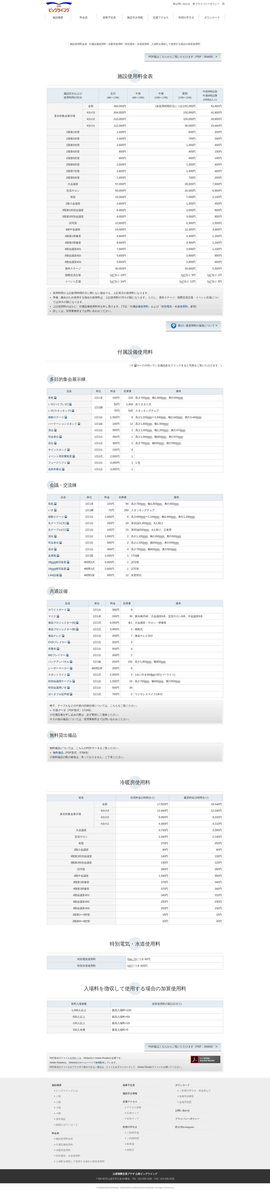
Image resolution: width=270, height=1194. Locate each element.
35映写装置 (58, 562)
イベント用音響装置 (61, 456)
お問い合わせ (183, 3)
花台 (52, 443)
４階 (58, 1113)
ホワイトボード (59, 609)
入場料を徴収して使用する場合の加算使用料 (175, 44)
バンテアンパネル (60, 661)
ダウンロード (212, 17)
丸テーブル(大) (58, 523)
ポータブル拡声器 (60, 694)
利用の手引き (186, 17)
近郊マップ (133, 1118)
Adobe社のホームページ (81, 1062)
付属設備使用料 (97, 44)
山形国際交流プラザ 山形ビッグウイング (59, 7)
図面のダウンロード (67, 1124)
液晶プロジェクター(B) (63, 629)
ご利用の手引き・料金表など (195, 1090)
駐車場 (130, 1144)
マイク (53, 616)
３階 (58, 1107)
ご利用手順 (133, 1132)
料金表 (84, 17)
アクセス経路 (134, 1107)
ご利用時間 (133, 1138)
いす (52, 510)
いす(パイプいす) (59, 404)
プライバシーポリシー (207, 3)
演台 (52, 430)
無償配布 (99, 1062)
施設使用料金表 (78, 44)
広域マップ (133, 1113)
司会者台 (55, 436)
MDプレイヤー (58, 655)
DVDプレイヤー (59, 642)
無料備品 (58, 752)
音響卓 (53, 648)
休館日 (130, 1149)
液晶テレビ (56, 635)
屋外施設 (61, 1119)
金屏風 (53, 555)
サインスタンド (59, 449)
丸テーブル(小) (58, 529)
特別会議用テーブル (61, 681)
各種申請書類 (186, 1096)
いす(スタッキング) (61, 410)
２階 (58, 1102)
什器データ (59, 710)
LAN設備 (55, 575)
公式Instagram (186, 1127)
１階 (58, 1096)
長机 (52, 397)
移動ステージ (57, 417)
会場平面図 (185, 1102)
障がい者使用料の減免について (193, 326)
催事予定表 (109, 17)
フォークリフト (59, 462)
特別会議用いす (59, 687)
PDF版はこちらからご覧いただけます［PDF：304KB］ (181, 56)
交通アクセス (161, 17)
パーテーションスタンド (64, 423)
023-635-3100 (145, 1178)
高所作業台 (56, 469)
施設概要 (58, 17)
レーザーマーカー (60, 668)
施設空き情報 (135, 17)
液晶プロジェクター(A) (63, 622)
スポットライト (59, 674)
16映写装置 (58, 568)
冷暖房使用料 (115, 44)
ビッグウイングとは (67, 1090)
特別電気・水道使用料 (137, 44)
